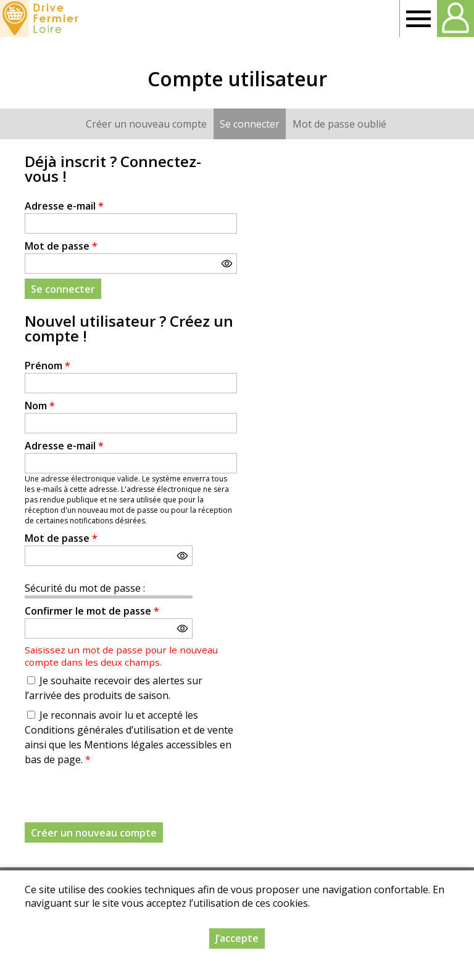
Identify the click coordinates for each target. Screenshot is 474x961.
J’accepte (237, 938)
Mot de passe (61, 246)
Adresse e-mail (64, 206)
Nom (40, 405)
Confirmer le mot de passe (92, 611)
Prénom (47, 365)
